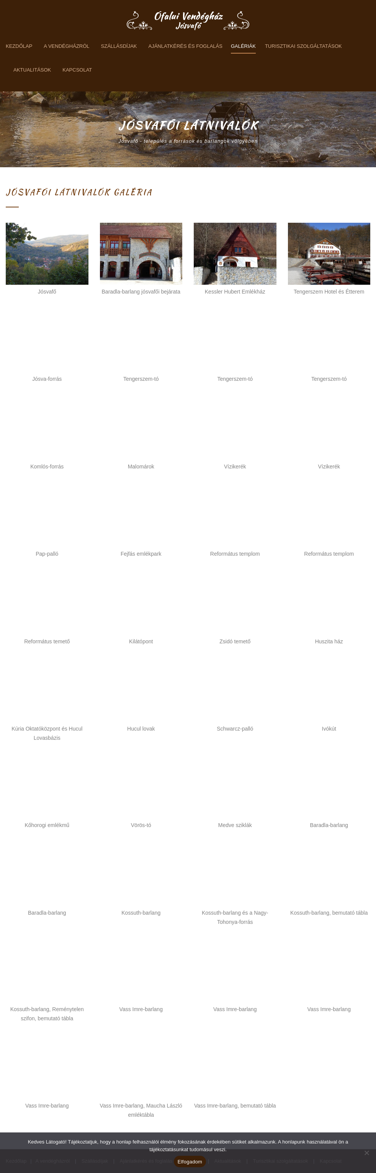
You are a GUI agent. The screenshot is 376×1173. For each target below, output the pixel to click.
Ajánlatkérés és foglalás (185, 46)
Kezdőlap (19, 46)
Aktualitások (32, 70)
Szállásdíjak (119, 46)
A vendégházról (66, 46)
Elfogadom (190, 1162)
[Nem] (366, 1153)
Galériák (243, 46)
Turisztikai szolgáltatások (303, 46)
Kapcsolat (77, 70)
